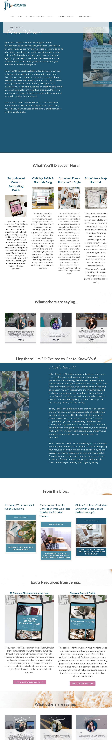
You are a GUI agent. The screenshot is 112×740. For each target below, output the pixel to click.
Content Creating (65, 16)
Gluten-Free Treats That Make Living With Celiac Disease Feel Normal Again (91, 509)
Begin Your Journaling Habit (29, 682)
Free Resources (16, 27)
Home (12, 16)
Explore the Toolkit (82, 684)
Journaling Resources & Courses (39, 16)
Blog (20, 16)
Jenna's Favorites (84, 16)
